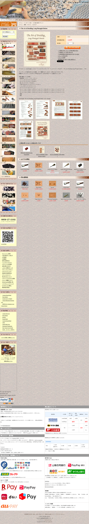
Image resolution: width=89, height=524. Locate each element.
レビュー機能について (7, 280)
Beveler (4, 317)
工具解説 (4, 259)
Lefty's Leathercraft (48, 521)
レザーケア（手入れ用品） (8, 125)
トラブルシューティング (8, 283)
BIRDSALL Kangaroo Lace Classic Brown (80, 170)
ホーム (3, 20)
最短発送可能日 (6, 287)
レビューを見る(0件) (63, 56)
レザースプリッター (7, 271)
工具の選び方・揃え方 (7, 255)
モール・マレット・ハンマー (8, 66)
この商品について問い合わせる (65, 52)
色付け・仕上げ (8, 119)
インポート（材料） (8, 201)
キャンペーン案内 (6, 253)
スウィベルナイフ (8, 59)
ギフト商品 (8, 165)
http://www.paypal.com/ (49, 486)
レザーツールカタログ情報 (8, 278)
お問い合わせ (18, 20)
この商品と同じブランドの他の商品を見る (68, 50)
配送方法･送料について (50, 514)
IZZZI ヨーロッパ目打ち (8, 329)
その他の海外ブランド (38, 22)
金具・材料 (8, 145)
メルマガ (33, 20)
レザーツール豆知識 (7, 264)
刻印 (8, 52)
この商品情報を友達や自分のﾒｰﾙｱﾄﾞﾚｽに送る (68, 54)
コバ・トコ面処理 (8, 92)
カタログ (14, 438)
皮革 (8, 159)
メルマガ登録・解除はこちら (8, 337)
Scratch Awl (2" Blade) (7, 298)
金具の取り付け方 (6, 266)
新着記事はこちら (8, 361)
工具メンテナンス (8, 112)
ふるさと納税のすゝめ (7, 267)
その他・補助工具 (8, 99)
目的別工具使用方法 (7, 273)
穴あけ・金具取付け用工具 (8, 106)
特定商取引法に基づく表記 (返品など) (67, 59)
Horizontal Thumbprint (7, 326)
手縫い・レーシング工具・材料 (8, 86)
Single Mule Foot (6, 324)
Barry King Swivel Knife (7, 328)
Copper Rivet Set (6, 313)
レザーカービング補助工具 (8, 72)
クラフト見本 (8, 139)
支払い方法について (40, 514)
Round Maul (5, 319)
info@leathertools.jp (6, 425)
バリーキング (8, 188)
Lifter (3, 322)
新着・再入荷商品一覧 (8, 46)
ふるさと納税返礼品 (5, 176)
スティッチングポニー (7, 269)
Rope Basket (5, 297)
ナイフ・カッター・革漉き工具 (8, 79)
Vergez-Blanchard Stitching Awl (66, 170)
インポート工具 (8, 195)
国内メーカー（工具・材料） (8, 208)
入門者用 (4, 257)
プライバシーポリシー (60, 514)
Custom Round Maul (6, 295)
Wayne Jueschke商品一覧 (7, 282)
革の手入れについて (7, 276)
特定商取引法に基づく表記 (29, 514)
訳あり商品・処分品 (8, 172)
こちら (29, 432)
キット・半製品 (8, 152)
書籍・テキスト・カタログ (8, 132)
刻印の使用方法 (6, 260)
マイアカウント (10, 20)
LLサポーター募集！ (7, 285)
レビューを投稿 (61, 57)
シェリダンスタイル (7, 262)
